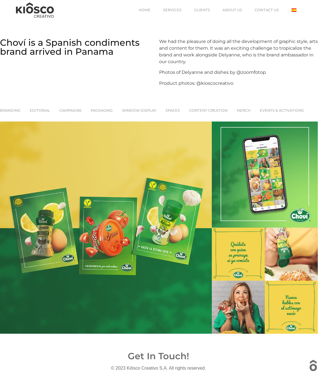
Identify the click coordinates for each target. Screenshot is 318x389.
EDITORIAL (40, 110)
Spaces (173, 110)
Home (144, 10)
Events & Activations (282, 110)
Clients (202, 10)
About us (232, 10)
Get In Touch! (158, 356)
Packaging (102, 110)
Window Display (139, 110)
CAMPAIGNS (70, 110)
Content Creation (208, 110)
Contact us (267, 10)
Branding (10, 110)
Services (172, 10)
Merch (243, 110)
